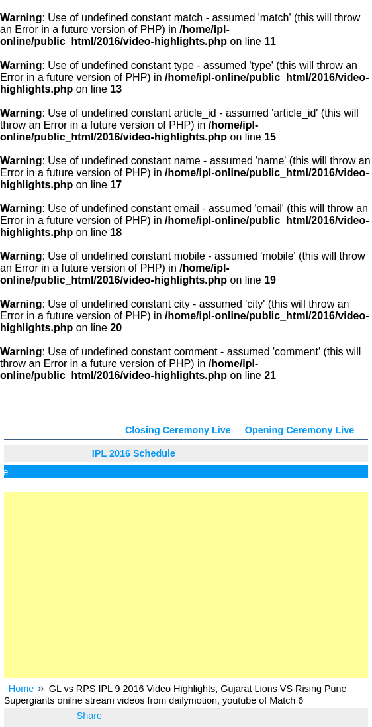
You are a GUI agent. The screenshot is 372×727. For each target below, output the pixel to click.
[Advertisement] (186, 585)
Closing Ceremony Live (178, 430)
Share (89, 715)
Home (21, 688)
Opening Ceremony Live (300, 430)
